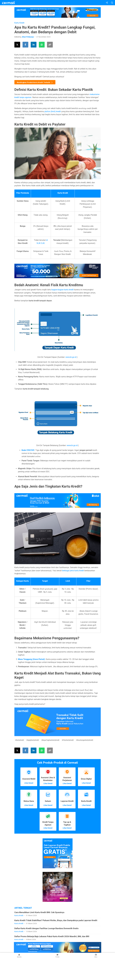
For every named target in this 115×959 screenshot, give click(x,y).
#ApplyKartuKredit (33, 740)
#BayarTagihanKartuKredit (50, 740)
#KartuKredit (19, 740)
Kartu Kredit (19, 23)
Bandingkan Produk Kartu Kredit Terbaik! (35, 82)
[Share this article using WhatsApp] (42, 45)
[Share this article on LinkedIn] (33, 45)
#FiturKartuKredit (68, 740)
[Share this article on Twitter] (17, 45)
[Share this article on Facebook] (25, 45)
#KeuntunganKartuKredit (84, 740)
